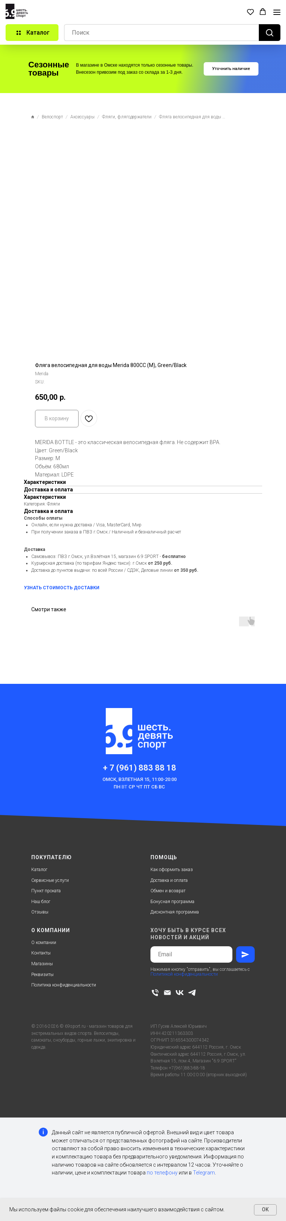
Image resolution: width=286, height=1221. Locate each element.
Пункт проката (46, 890)
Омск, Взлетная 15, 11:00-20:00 (139, 779)
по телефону (162, 1173)
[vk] (179, 992)
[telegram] (192, 992)
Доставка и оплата (169, 880)
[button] (250, 11)
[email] (167, 992)
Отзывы (39, 912)
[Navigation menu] (276, 12)
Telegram (204, 1173)
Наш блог (40, 901)
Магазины (42, 963)
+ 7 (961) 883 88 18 (139, 767)
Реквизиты (42, 974)
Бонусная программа (172, 901)
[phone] (155, 992)
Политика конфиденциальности (63, 985)
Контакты (41, 953)
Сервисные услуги (50, 880)
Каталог (39, 869)
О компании (43, 942)
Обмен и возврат (167, 890)
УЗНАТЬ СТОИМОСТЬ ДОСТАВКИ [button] (61, 587)
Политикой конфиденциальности (184, 974)
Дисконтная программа (174, 912)
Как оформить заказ (171, 869)
